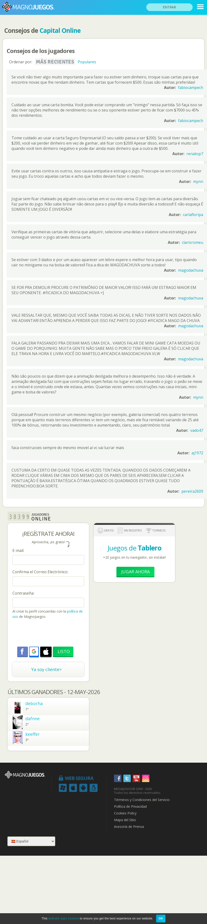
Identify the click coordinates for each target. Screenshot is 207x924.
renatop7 (194, 153)
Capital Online (60, 30)
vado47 (196, 430)
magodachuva (190, 270)
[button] (34, 651)
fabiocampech (190, 87)
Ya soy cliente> (46, 669)
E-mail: (18, 550)
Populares (87, 61)
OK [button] (160, 918)
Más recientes (55, 61)
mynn (198, 181)
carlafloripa (193, 214)
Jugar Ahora (135, 571)
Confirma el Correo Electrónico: (40, 571)
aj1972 (197, 453)
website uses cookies (63, 918)
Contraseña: (23, 593)
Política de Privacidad (130, 806)
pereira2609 (192, 491)
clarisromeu (192, 242)
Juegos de (134, 547)
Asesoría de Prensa (129, 826)
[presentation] (48, 633)
